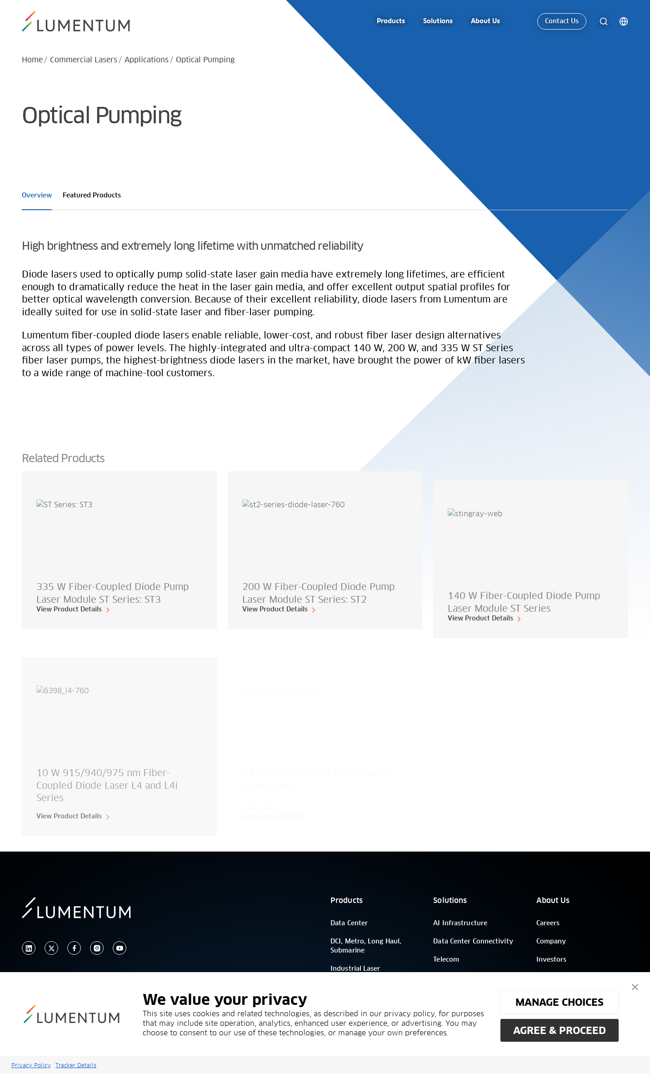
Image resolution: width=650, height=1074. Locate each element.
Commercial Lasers (83, 60)
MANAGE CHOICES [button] (559, 1002)
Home (32, 60)
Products (346, 900)
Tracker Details (75, 1065)
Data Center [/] (349, 923)
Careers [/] (548, 923)
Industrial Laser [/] (355, 969)
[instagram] (97, 948)
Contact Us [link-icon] (562, 21)
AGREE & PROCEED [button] (559, 1030)
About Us (553, 900)
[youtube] (119, 948)
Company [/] (551, 941)
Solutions (450, 900)
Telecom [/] (446, 960)
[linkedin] (28, 948)
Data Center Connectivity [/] (473, 941)
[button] (635, 987)
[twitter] (51, 948)
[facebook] (74, 948)
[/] (81, 21)
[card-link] (119, 551)
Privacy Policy (31, 1065)
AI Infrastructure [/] (460, 923)
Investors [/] (551, 960)
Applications (147, 60)
